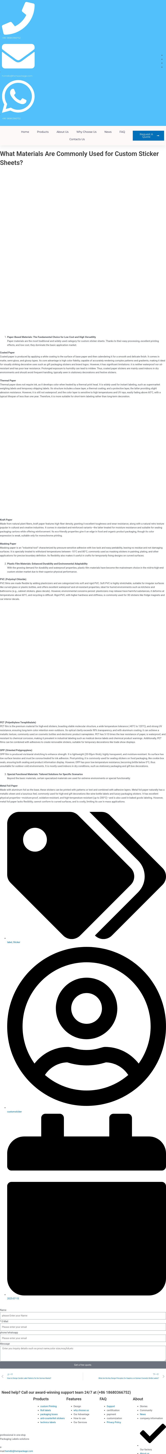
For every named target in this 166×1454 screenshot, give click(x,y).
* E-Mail (4, 1321)
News (108, 131)
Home (25, 131)
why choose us (87, 131)
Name (3, 1310)
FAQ (122, 131)
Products (43, 131)
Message (5, 1343)
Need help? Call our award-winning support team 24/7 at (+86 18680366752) (73, 1392)
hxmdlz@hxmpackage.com (20, 1451)
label (9, 942)
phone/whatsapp (9, 1332)
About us (62, 131)
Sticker (17, 942)
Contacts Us (77, 139)
